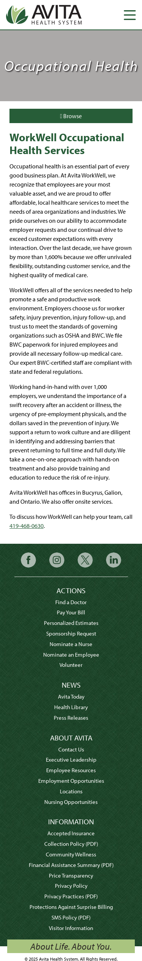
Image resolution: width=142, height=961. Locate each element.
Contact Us (71, 749)
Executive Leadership (71, 759)
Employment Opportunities (71, 780)
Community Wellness (71, 854)
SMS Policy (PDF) (71, 917)
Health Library (71, 707)
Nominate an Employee (71, 654)
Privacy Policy (71, 885)
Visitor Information (71, 928)
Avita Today (71, 696)
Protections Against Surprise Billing (71, 906)
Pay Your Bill (71, 612)
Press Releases (71, 717)
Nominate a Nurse (71, 644)
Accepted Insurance (71, 833)
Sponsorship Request (71, 633)
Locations (71, 791)
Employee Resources (71, 770)
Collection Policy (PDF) (71, 843)
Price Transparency (71, 875)
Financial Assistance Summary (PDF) (71, 864)
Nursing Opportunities (71, 801)
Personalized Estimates (71, 622)
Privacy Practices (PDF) (71, 896)
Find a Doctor (71, 602)
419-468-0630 (26, 525)
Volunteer (71, 664)
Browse (71, 116)
